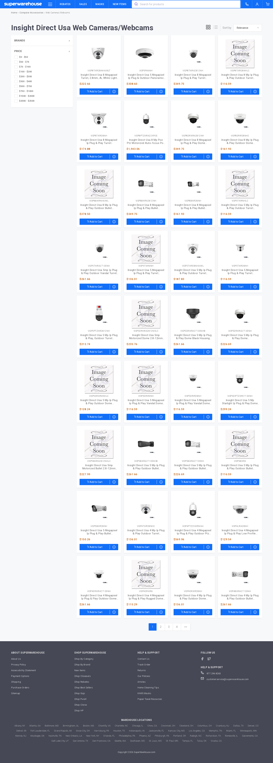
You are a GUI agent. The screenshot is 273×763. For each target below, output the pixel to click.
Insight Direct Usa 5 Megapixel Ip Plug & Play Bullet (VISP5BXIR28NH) (99, 532)
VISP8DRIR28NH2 (240, 136)
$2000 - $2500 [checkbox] (26, 101)
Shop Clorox (80, 704)
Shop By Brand (82, 664)
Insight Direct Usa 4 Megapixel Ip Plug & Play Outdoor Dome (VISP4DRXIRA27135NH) (99, 597)
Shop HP (79, 710)
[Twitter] (211, 658)
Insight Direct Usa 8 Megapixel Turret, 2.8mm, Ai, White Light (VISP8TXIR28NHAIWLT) (99, 76)
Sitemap (15, 693)
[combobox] (186, 4)
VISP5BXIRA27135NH (193, 461)
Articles (142, 682)
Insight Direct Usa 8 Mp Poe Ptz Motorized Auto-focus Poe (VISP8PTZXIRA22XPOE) (146, 141)
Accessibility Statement (23, 670)
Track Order (144, 664)
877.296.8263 (211, 673)
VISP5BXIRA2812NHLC (99, 461)
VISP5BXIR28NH (99, 526)
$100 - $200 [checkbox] (25, 71)
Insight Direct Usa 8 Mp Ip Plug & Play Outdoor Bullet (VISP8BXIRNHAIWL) (99, 206)
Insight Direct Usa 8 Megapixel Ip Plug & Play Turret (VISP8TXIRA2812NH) (193, 76)
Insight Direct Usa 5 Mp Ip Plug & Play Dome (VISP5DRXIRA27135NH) (240, 337)
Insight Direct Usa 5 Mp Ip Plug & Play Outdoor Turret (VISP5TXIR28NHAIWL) (193, 271)
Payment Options (20, 676)
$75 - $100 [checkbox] (24, 66)
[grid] (208, 28)
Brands (19, 40)
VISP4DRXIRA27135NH (99, 591)
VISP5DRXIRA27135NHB (192, 331)
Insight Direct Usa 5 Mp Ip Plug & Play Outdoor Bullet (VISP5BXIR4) (240, 467)
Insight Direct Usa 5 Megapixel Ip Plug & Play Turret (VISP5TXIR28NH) (240, 271)
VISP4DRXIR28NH (193, 591)
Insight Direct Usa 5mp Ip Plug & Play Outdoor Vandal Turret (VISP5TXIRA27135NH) (99, 271)
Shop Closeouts (82, 676)
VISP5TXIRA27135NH (99, 266)
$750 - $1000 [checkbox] (26, 91)
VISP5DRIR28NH (193, 396)
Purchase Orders (20, 687)
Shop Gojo (79, 693)
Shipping (16, 682)
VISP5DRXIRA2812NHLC (146, 331)
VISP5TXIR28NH (240, 266)
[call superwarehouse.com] (247, 4)
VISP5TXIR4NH (146, 266)
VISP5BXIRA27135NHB (146, 461)
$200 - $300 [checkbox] (25, 76)
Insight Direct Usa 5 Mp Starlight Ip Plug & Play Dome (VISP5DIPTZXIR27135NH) (240, 402)
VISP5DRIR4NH (146, 396)
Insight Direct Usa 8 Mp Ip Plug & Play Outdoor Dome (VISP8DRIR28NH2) (240, 141)
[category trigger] (50, 4)
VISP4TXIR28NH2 (146, 526)
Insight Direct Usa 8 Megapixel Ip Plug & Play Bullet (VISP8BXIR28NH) (193, 206)
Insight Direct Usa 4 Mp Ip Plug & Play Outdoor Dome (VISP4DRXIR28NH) (193, 597)
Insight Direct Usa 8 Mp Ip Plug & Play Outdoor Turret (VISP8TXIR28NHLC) (240, 76)
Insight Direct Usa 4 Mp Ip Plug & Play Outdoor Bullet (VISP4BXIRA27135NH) (240, 597)
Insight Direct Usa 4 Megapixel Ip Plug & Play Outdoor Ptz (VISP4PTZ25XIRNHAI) (193, 532)
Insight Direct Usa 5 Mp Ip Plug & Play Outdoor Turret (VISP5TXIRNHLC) (240, 206)
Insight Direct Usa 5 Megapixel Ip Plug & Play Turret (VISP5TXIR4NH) (146, 271)
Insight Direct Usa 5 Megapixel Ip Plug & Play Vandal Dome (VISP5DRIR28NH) (193, 402)
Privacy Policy (18, 664)
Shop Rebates (81, 682)
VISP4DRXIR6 (146, 591)
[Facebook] (204, 658)
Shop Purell (80, 699)
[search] (136, 4)
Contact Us (143, 659)
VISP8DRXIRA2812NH (193, 136)
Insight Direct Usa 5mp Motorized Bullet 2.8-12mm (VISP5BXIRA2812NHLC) (99, 467)
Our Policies (144, 676)
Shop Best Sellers (83, 687)
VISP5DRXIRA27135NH (240, 331)
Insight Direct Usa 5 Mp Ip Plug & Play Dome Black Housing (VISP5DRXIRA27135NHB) (193, 337)
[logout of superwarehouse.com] (257, 4)
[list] (215, 28)
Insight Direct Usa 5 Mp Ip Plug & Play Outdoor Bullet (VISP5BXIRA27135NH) (193, 467)
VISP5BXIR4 (240, 461)
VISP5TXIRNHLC (240, 201)
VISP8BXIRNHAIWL (99, 201)
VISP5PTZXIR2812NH (99, 331)
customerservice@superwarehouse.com (225, 679)
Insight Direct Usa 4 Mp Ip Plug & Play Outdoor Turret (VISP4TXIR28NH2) (146, 532)
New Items (120, 4)
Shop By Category (83, 659)
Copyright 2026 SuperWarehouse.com (136, 752)
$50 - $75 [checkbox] (24, 62)
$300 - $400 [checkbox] (25, 81)
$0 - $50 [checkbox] (23, 57)
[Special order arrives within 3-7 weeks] (114, 91)
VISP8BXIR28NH (193, 201)
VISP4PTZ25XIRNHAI (193, 526)
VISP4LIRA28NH (240, 526)
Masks (99, 4)
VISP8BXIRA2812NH (146, 201)
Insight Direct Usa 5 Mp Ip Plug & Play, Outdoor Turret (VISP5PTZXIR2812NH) (99, 337)
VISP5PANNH (146, 71)
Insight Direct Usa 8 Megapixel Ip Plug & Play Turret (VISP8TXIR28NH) (99, 141)
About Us (16, 659)
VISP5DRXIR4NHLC (99, 396)
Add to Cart (94, 91)
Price (18, 51)
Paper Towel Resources (150, 699)
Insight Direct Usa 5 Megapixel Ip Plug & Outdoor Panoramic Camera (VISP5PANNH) (146, 76)
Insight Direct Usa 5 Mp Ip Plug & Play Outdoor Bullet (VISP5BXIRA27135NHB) (146, 467)
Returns (142, 670)
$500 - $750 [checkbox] (25, 86)
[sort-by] (247, 27)
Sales (83, 4)
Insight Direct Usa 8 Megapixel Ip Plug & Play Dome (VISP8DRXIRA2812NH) (193, 141)
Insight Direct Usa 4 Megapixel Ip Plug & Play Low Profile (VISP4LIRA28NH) (240, 532)
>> (185, 626)
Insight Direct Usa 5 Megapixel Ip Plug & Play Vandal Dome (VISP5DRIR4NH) (146, 402)
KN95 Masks (144, 693)
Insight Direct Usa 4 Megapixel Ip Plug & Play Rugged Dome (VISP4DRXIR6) (146, 597)
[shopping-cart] (268, 4)
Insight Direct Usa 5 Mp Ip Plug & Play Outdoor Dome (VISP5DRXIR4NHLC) (99, 402)
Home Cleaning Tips (148, 687)
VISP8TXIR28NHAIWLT (99, 71)
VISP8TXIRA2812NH (193, 71)
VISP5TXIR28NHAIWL (193, 266)
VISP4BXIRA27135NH (240, 591)
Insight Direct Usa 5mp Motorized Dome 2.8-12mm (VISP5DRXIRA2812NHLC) (146, 337)
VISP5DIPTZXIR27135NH (240, 396)
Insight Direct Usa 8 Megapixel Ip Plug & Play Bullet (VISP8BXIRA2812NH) (146, 206)
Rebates (65, 4)
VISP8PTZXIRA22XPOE (145, 136)
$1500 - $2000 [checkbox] (26, 96)
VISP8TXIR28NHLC (239, 71)
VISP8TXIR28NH (99, 136)
